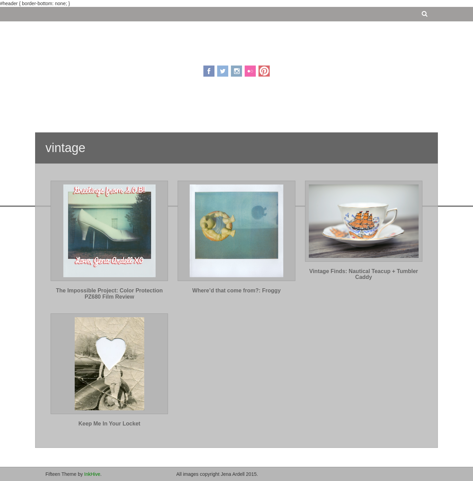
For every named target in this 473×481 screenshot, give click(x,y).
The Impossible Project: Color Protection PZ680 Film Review (109, 294)
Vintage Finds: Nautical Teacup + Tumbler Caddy (363, 274)
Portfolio (247, 108)
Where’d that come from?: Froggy (236, 290)
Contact (279, 108)
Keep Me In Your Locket (109, 424)
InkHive (92, 474)
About (190, 108)
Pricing (216, 108)
